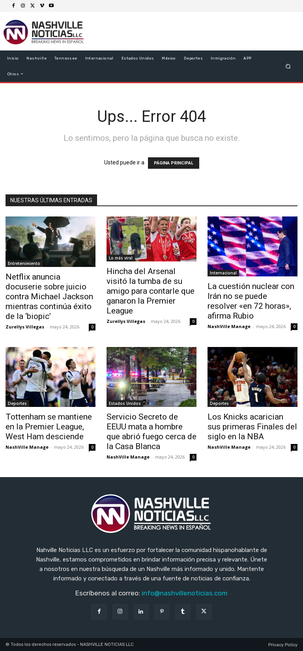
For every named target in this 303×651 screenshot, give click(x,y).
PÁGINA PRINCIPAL (173, 163)
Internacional (223, 273)
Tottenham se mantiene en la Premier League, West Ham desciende (49, 426)
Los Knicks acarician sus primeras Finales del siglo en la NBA (252, 426)
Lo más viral (121, 258)
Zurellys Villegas (25, 327)
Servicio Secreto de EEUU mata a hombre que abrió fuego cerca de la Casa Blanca (151, 431)
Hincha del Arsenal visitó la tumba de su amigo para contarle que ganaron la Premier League (151, 291)
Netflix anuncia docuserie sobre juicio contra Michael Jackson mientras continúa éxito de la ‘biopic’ (49, 296)
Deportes (17, 403)
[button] (288, 66)
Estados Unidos (125, 403)
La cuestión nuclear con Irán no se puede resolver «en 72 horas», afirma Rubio (251, 301)
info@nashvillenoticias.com (185, 593)
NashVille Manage (229, 326)
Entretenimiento (24, 263)
